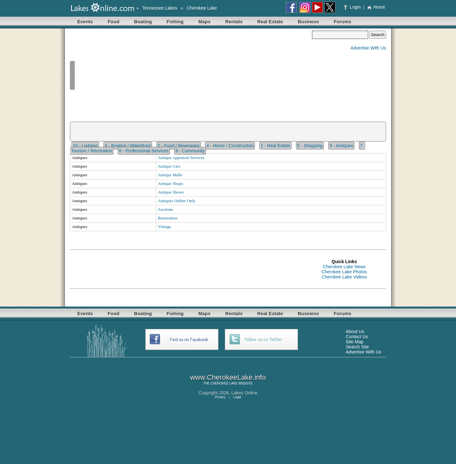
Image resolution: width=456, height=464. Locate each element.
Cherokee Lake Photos (344, 271)
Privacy (220, 397)
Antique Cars (169, 166)
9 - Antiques (341, 145)
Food (113, 21)
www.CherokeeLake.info (228, 377)
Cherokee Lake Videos (344, 276)
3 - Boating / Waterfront (128, 145)
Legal (237, 397)
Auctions (165, 209)
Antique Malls (170, 174)
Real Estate (270, 21)
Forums (342, 21)
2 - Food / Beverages (179, 145)
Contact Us (357, 336)
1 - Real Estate (275, 145)
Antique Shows (171, 192)
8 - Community (190, 150)
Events (85, 21)
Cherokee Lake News (344, 266)
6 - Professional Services (144, 150)
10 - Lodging (85, 145)
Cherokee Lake (201, 8)
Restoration (167, 218)
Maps (204, 21)
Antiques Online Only (176, 200)
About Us (355, 331)
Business (308, 21)
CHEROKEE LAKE (223, 383)
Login (353, 7)
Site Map (354, 341)
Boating (143, 21)
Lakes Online (245, 392)
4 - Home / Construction (230, 145)
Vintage (164, 226)
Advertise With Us (368, 47)
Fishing (175, 21)
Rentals (233, 21)
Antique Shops (170, 183)
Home (376, 7)
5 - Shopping (310, 145)
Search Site (357, 346)
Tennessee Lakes (159, 8)
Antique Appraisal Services (181, 157)
